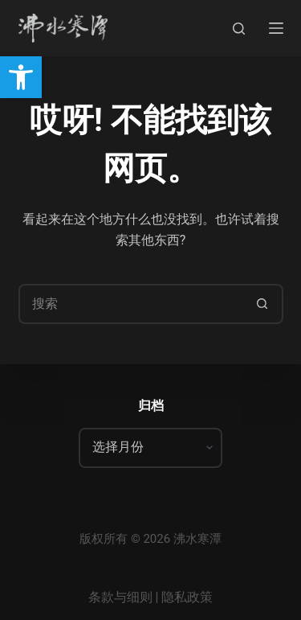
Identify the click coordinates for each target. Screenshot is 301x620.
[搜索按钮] (263, 304)
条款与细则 (120, 597)
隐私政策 (187, 597)
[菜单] (276, 28)
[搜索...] (130, 304)
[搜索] (239, 29)
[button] (21, 77)
